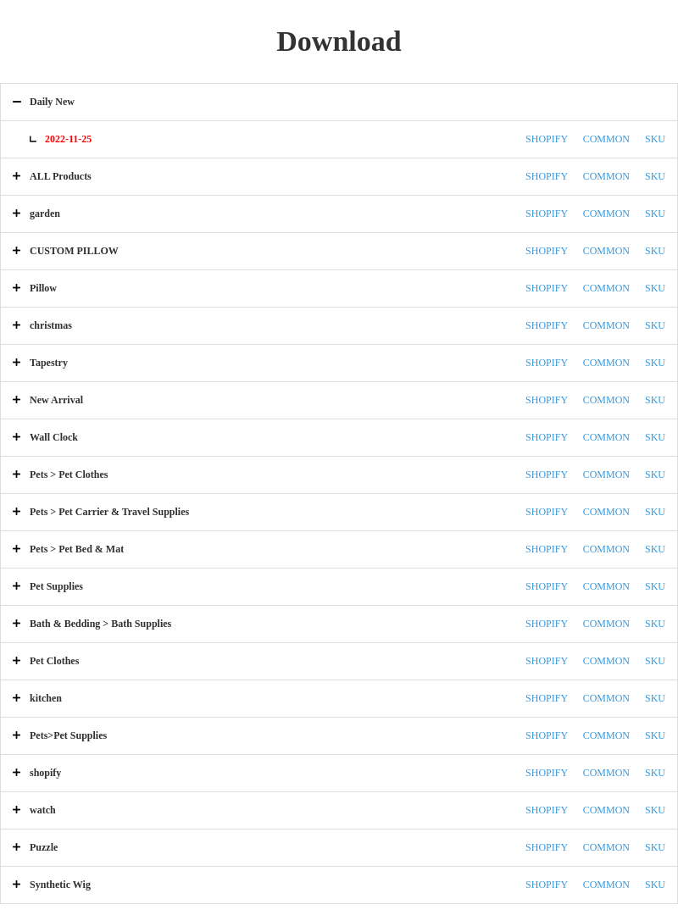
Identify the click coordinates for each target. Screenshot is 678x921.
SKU (655, 139)
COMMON (606, 139)
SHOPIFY (546, 139)
